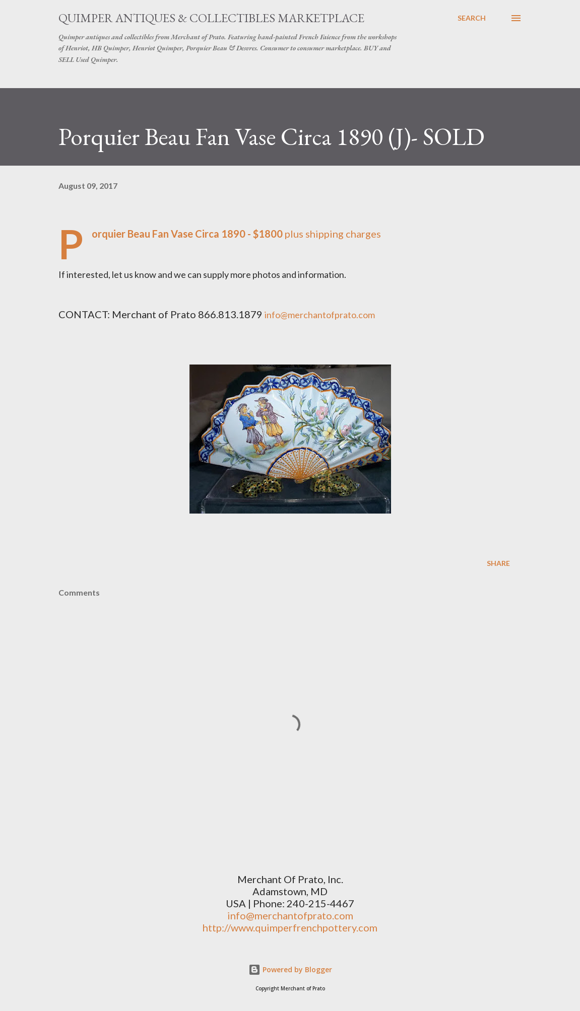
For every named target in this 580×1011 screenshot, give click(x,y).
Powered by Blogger (290, 969)
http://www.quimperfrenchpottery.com (290, 927)
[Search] (472, 18)
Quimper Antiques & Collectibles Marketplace (211, 18)
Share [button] (498, 563)
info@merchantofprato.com (290, 915)
